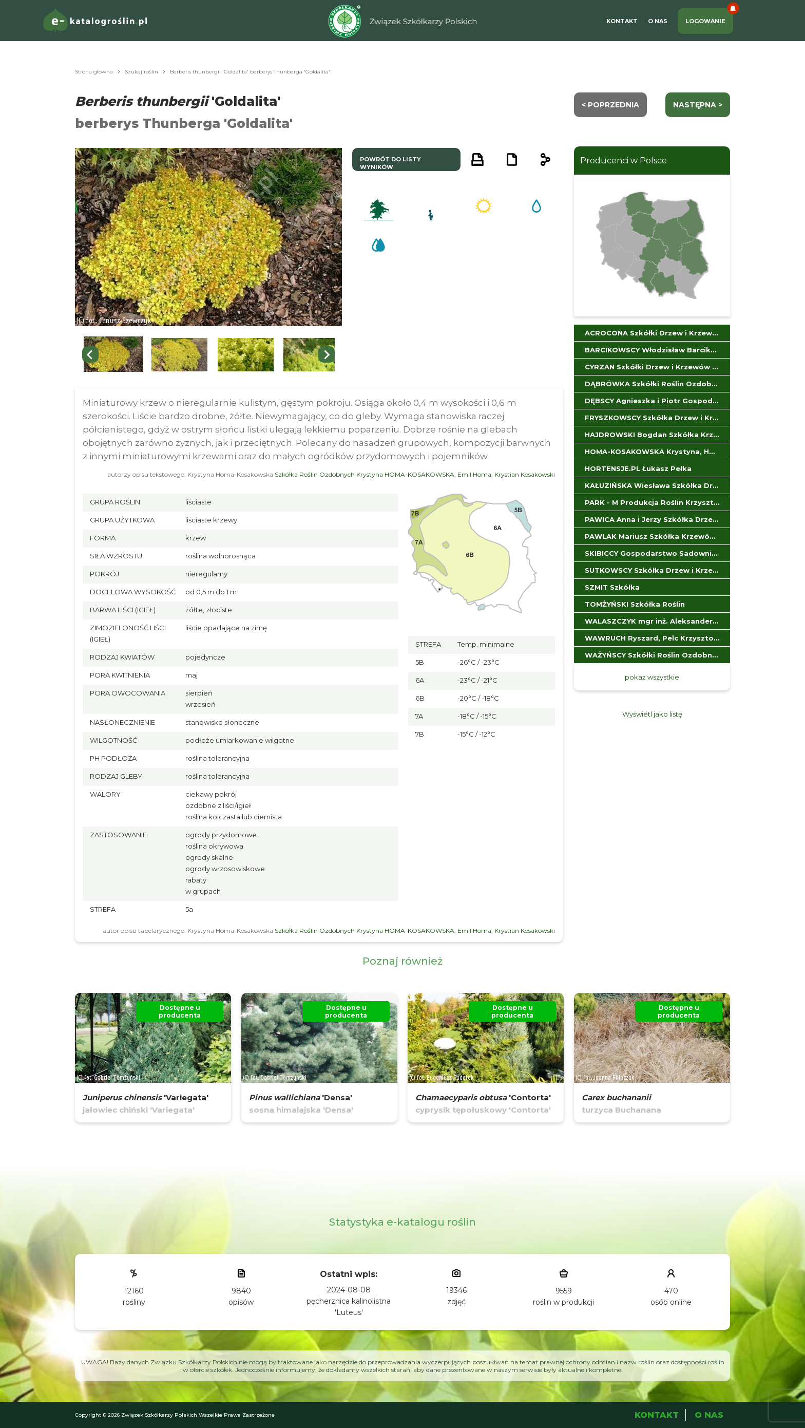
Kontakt (622, 21)
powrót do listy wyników (390, 163)
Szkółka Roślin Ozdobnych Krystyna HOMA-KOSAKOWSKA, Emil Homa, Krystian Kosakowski (415, 474)
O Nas (657, 21)
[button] (113, 354)
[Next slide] (326, 354)
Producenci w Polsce (623, 160)
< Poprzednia (610, 104)
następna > (697, 104)
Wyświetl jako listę (652, 714)
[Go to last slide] (90, 354)
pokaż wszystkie (652, 677)
